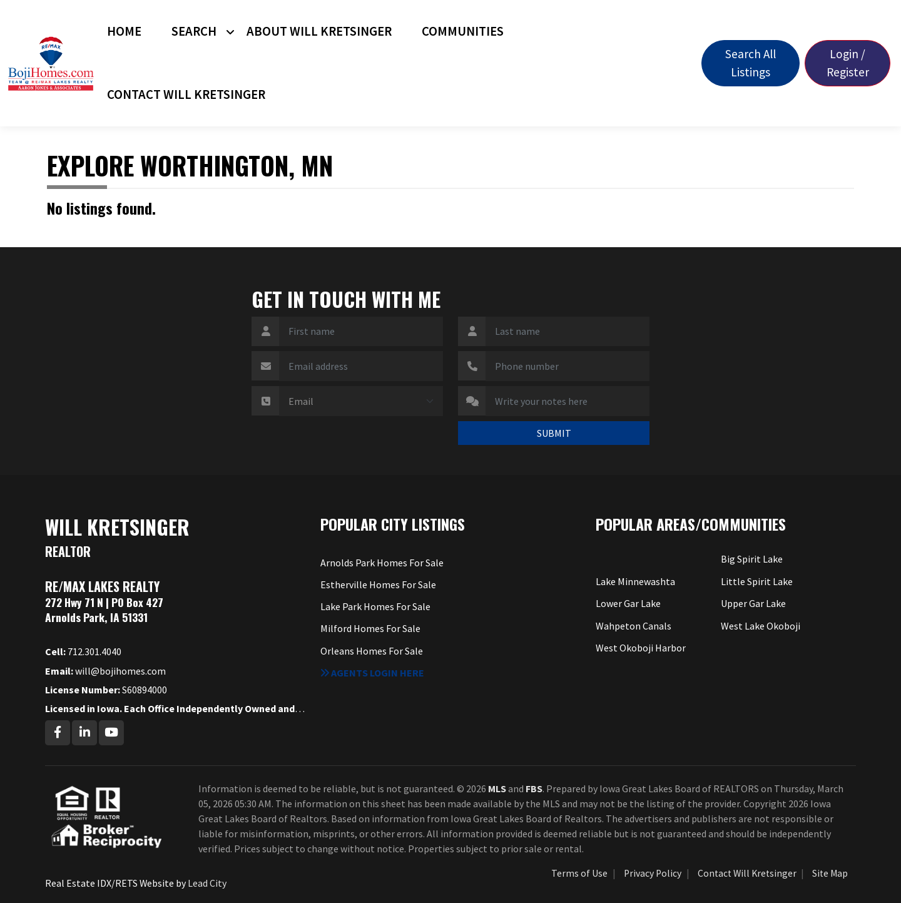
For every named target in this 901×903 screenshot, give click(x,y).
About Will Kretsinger (319, 31)
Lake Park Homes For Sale (375, 606)
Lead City (207, 883)
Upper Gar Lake (753, 603)
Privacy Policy (652, 873)
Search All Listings (750, 62)
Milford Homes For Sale (370, 628)
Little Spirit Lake (757, 581)
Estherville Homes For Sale (378, 584)
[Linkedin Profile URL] (84, 732)
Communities (463, 31)
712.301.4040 (83, 651)
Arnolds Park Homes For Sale (382, 562)
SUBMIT (554, 433)
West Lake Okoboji (760, 626)
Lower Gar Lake (628, 603)
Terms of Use (579, 873)
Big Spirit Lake (752, 559)
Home (124, 31)
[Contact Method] (361, 401)
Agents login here (372, 672)
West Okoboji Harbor (641, 647)
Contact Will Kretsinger (186, 94)
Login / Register (848, 62)
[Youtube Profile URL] (111, 732)
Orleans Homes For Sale (371, 651)
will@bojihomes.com (105, 671)
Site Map (830, 873)
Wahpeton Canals (633, 626)
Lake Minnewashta (635, 581)
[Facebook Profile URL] (57, 732)
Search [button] (193, 31)
